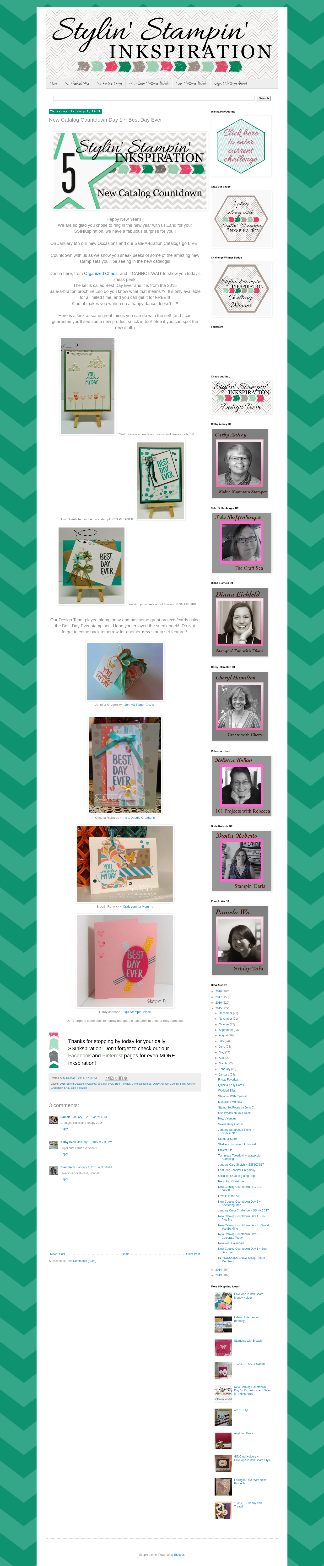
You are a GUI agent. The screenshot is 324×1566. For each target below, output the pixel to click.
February (225, 1069)
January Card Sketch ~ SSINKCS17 (241, 1164)
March (223, 1063)
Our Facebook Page (77, 83)
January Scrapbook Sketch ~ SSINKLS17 (236, 1131)
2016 (219, 1002)
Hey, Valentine (227, 1118)
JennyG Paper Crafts (139, 704)
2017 (219, 997)
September (226, 1030)
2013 (219, 1275)
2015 (219, 1008)
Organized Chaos (101, 273)
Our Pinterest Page (109, 83)
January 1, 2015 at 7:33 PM (94, 1142)
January (224, 1074)
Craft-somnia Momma (138, 906)
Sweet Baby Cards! (230, 1124)
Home (54, 83)
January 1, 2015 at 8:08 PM (94, 1167)
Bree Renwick (122, 1083)
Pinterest (112, 1056)
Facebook (79, 1056)
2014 (219, 1269)
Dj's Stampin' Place (137, 1012)
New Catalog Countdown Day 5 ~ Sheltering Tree (239, 1203)
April (222, 1058)
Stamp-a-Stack (227, 1139)
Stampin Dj (68, 1167)
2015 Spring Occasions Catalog (78, 1083)
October (224, 1024)
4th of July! (241, 1410)
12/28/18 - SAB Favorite (249, 1364)
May (222, 1052)
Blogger (179, 1554)
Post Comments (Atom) (81, 1261)
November (226, 1018)
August (224, 1035)
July (222, 1041)
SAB (66, 1087)
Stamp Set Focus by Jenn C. (236, 1107)
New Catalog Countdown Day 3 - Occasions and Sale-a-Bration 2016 (252, 1390)
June (222, 1046)
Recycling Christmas (231, 1181)
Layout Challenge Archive (231, 83)
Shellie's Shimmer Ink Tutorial (237, 1144)
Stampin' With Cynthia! (232, 1096)
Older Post (193, 1254)
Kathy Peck (68, 1142)
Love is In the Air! (229, 1196)
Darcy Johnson (161, 1083)
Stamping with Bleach (248, 1340)
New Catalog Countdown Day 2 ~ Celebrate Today (239, 1235)
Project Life (225, 1150)
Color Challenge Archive (191, 83)
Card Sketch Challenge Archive (149, 83)
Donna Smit (178, 1083)
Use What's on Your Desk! (234, 1113)
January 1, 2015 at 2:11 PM (89, 1117)
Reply (64, 1128)
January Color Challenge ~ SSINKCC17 (243, 1210)
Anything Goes (243, 1433)
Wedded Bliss (227, 1090)
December (226, 1013)
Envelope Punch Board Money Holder (249, 1295)
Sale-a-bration (79, 1087)
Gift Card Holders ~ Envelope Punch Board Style (252, 1458)
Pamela (65, 1117)
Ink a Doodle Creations (139, 817)
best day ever (105, 1083)
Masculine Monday (230, 1101)
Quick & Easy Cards (231, 1085)
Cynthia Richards (141, 1083)
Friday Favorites (228, 1079)
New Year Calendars (231, 1243)
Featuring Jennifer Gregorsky (236, 1170)
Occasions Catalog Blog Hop (236, 1176)
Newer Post (57, 1254)
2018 (219, 991)
